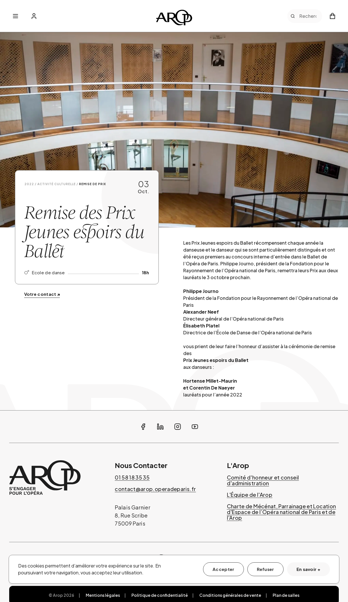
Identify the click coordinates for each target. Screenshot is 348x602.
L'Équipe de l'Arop (249, 495)
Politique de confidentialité (159, 595)
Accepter (223, 569)
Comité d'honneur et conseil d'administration (263, 480)
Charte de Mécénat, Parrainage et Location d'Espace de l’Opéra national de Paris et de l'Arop (281, 512)
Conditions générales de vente (230, 595)
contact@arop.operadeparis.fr (155, 489)
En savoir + (308, 569)
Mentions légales (103, 595)
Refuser (265, 569)
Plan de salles (286, 595)
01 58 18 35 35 (132, 477)
